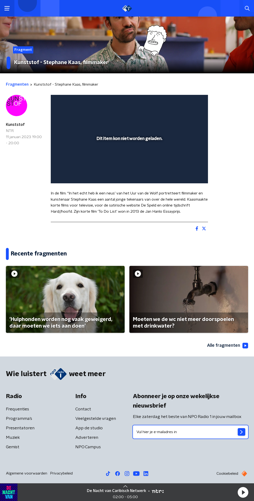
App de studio (89, 428)
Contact (83, 409)
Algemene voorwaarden (26, 473)
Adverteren (86, 437)
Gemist (12, 447)
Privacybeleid (61, 473)
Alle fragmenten (227, 345)
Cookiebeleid (227, 473)
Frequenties (17, 409)
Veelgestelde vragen (95, 419)
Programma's (19, 419)
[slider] (128, 161)
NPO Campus (88, 447)
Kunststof (15, 125)
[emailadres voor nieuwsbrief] (190, 432)
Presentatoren (20, 428)
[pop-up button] (188, 173)
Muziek (13, 437)
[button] (242, 492)
